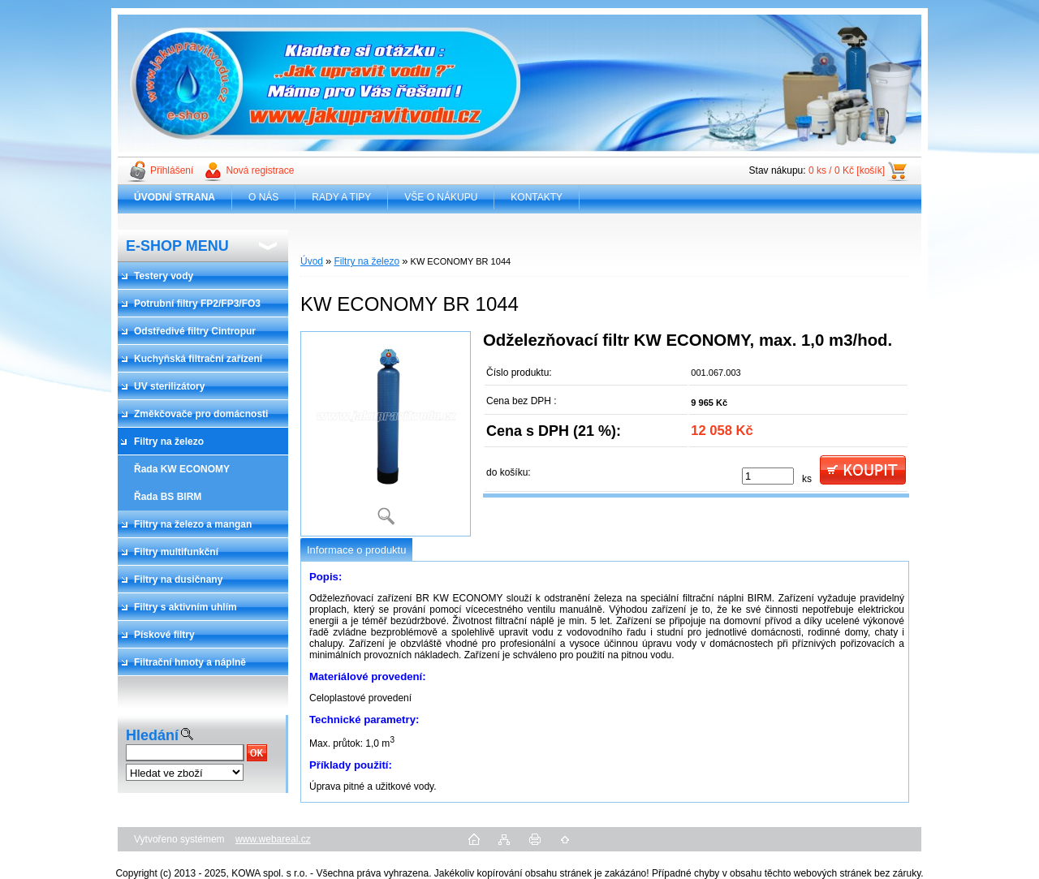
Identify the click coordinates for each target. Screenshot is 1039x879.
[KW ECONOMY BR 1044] (385, 434)
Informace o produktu (356, 550)
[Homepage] (175, 197)
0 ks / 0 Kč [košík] (846, 170)
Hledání (152, 735)
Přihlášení (171, 170)
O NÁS (263, 197)
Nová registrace (260, 170)
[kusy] (768, 476)
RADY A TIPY (341, 197)
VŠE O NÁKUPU (440, 197)
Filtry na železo (366, 261)
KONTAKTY (537, 197)
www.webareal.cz (273, 839)
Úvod (311, 261)
